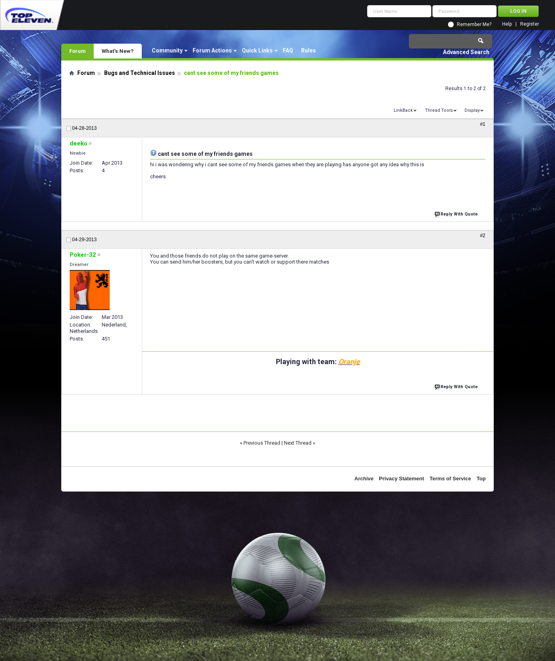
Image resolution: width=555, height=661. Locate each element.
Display (472, 110)
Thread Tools (439, 110)
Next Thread (298, 443)
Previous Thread (261, 443)
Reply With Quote (457, 213)
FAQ (288, 50)
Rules (308, 50)
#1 (482, 124)
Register (529, 24)
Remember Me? (474, 24)
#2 (482, 235)
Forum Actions (212, 50)
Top (481, 479)
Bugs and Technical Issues (139, 73)
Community (167, 50)
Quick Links (257, 50)
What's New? (118, 51)
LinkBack (403, 110)
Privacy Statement (401, 479)
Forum (77, 51)
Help (507, 24)
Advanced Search (466, 52)
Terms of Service (450, 479)
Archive (364, 479)
